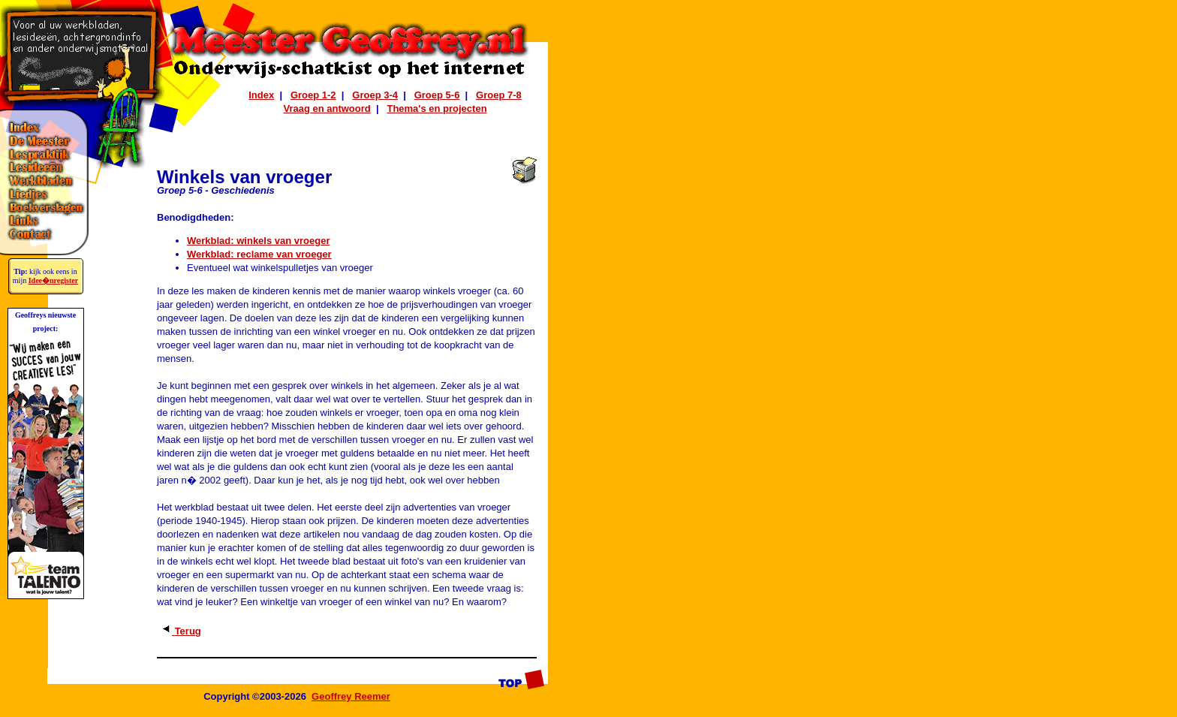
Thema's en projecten (436, 108)
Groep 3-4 (375, 95)
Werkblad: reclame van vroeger (259, 254)
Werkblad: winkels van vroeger (258, 240)
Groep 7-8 (499, 95)
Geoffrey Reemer (351, 696)
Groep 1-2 (313, 95)
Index (261, 95)
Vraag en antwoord (326, 108)
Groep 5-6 (437, 95)
